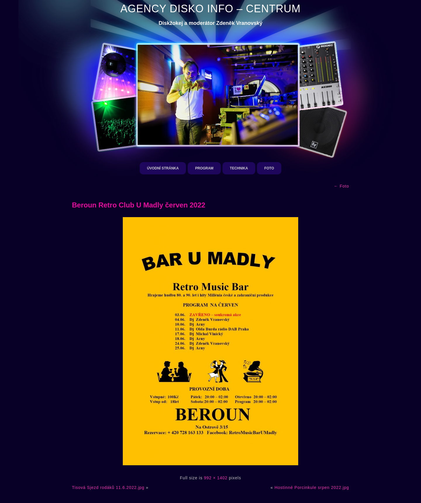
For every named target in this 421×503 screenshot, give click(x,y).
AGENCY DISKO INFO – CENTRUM (210, 9)
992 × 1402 (215, 477)
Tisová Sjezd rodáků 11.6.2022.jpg (108, 487)
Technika (239, 168)
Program (204, 168)
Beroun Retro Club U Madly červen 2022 (138, 205)
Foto (269, 168)
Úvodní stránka (163, 168)
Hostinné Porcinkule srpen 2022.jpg (312, 487)
